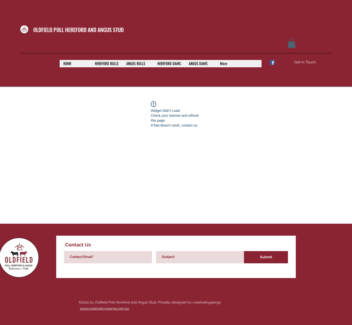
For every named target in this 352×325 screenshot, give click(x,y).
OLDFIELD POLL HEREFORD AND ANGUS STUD (78, 30)
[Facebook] (272, 62)
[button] (291, 43)
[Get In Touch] (304, 62)
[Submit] (266, 257)
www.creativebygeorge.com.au (104, 308)
